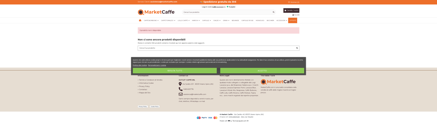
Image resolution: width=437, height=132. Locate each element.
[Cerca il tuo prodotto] (273, 12)
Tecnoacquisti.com (239, 121)
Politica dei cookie (140, 65)
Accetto (262, 70)
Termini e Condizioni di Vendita (150, 80)
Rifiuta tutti (174, 70)
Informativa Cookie (146, 83)
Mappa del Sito (144, 93)
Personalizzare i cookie (157, 65)
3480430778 (188, 89)
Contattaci (143, 90)
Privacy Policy (144, 86)
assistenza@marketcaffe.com (194, 94)
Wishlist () (293, 2)
